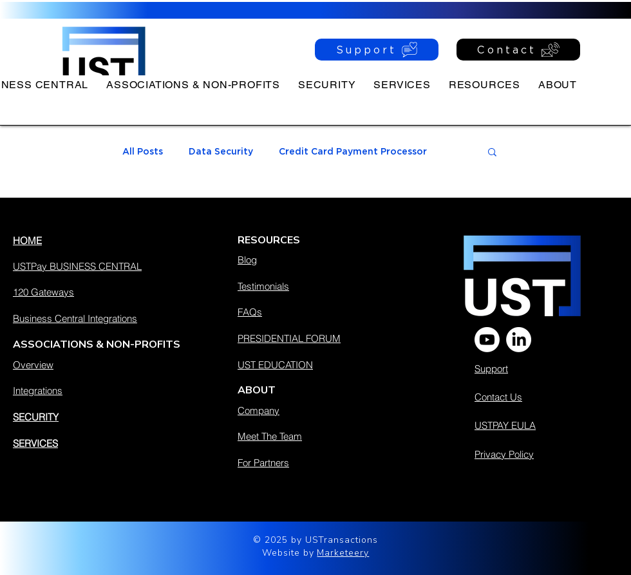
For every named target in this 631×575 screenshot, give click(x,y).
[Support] (376, 50)
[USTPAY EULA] (541, 425)
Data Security (221, 151)
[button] (484, 84)
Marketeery (343, 553)
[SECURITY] (104, 416)
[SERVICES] (104, 443)
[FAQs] (320, 312)
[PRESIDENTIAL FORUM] (320, 338)
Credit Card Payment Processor (353, 151)
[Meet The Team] (320, 436)
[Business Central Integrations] (104, 318)
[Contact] (518, 50)
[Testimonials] (320, 286)
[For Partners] (320, 462)
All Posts (142, 151)
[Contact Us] (532, 397)
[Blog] (320, 259)
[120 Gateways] (104, 292)
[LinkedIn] (518, 339)
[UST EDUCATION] (320, 364)
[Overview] (104, 364)
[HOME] (104, 240)
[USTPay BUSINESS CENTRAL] (104, 266)
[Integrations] (104, 390)
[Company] (320, 410)
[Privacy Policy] (544, 454)
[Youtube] (487, 339)
